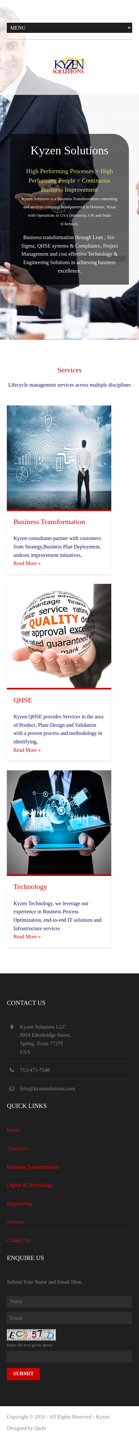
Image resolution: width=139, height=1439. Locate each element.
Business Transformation (33, 1167)
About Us (17, 1148)
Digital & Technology (30, 1185)
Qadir (40, 1428)
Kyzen (103, 1417)
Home (13, 1130)
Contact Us (18, 1240)
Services (15, 1222)
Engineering (19, 1203)
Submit (23, 1373)
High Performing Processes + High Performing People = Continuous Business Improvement (69, 180)
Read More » (27, 563)
